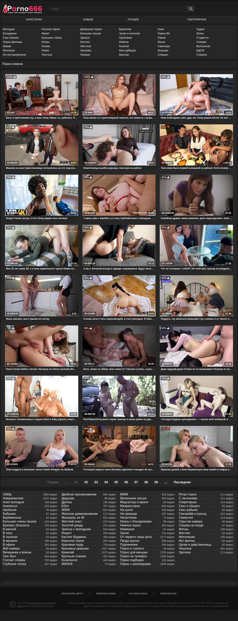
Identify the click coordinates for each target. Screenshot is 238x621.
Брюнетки (125, 29)
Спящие (163, 54)
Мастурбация (127, 50)
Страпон (201, 54)
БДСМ (200, 50)
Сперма (201, 41)
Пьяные (85, 54)
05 (116, 482)
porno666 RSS (168, 593)
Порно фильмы (12, 41)
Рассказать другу (72, 593)
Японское (9, 50)
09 (156, 482)
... (166, 482)
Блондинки (10, 33)
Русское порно (51, 29)
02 (86, 482)
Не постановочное (14, 54)
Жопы (200, 33)
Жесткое (85, 46)
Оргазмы (85, 50)
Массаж (124, 54)
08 (146, 482)
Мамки (7, 46)
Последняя (182, 482)
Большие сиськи (90, 33)
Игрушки (163, 50)
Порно (20, 606)
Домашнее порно (91, 29)
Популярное (197, 19)
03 (96, 482)
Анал (161, 29)
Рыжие (46, 46)
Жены (161, 41)
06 (126, 482)
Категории (34, 19)
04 (106, 482)
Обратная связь (106, 593)
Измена (123, 41)
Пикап (45, 50)
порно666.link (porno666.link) (42, 603)
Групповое (125, 37)
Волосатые (203, 46)
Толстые (47, 54)
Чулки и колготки (129, 33)
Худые (200, 29)
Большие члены (52, 37)
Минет (45, 33)
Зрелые (85, 37)
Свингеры (164, 46)
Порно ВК (164, 33)
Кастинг (85, 41)
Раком (161, 37)
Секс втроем (11, 37)
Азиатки (124, 46)
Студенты (202, 37)
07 (136, 482)
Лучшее (133, 19)
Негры (45, 41)
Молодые (9, 29)
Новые (88, 19)
